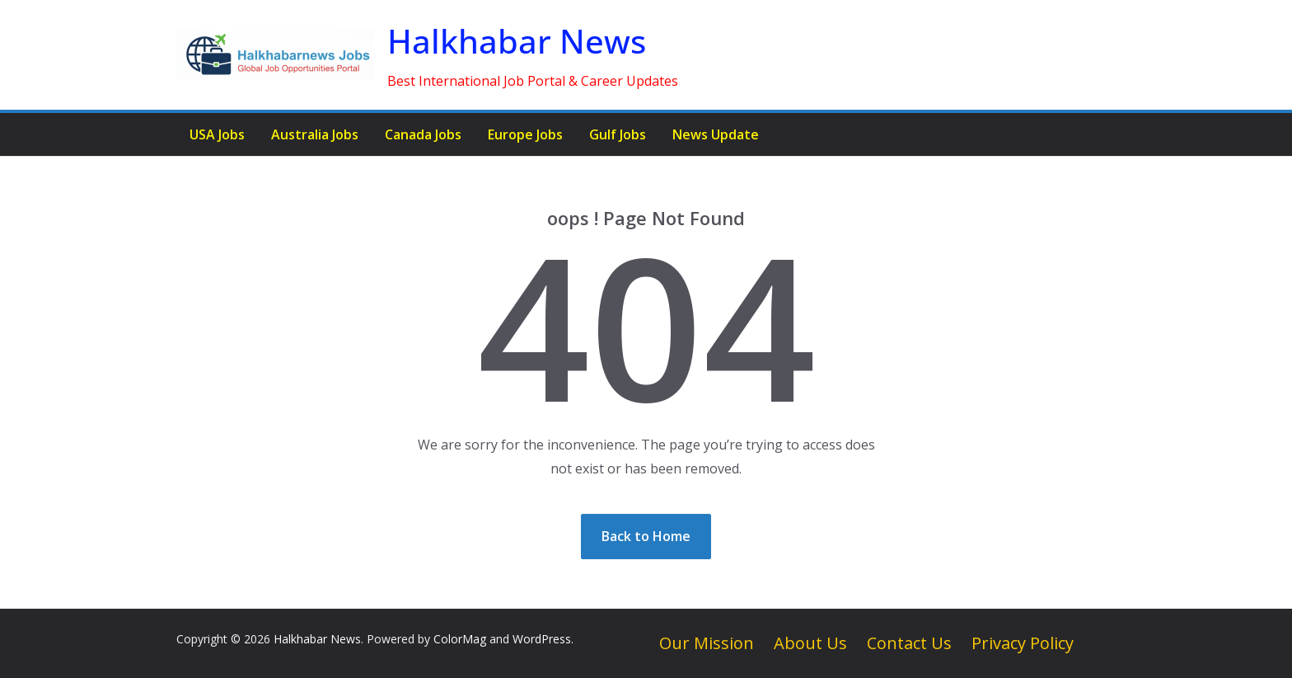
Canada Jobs (423, 134)
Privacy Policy (1022, 643)
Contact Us (909, 643)
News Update (715, 134)
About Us (810, 643)
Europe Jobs (525, 134)
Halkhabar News (516, 41)
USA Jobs (217, 134)
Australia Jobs (314, 134)
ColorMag (459, 639)
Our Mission (706, 643)
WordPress (542, 639)
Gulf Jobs (617, 134)
